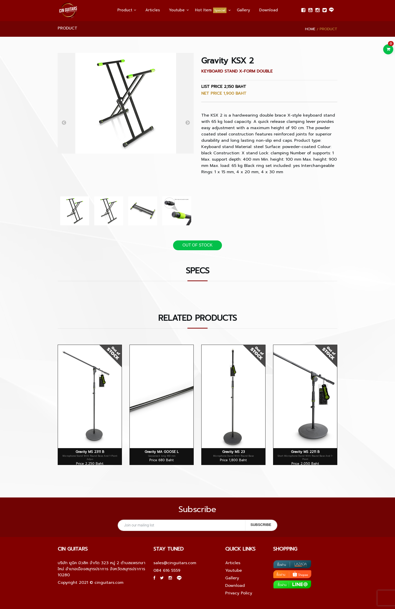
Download (268, 10)
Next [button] (187, 122)
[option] (126, 103)
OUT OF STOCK (197, 245)
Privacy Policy (238, 593)
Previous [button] (63, 122)
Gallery (243, 10)
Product (126, 10)
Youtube (177, 10)
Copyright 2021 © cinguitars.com (90, 583)
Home (310, 29)
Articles (152, 10)
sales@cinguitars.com (174, 563)
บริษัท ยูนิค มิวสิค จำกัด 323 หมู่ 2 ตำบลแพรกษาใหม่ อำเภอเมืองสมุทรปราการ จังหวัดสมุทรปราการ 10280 (101, 569)
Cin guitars (73, 549)
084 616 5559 (166, 570)
